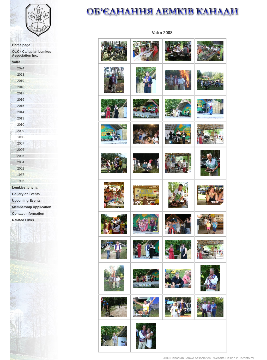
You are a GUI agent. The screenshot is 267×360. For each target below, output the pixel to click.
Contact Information (28, 213)
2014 (20, 112)
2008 (21, 137)
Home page (21, 45)
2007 (20, 143)
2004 (20, 162)
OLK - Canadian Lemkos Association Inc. (31, 53)
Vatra (16, 62)
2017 (20, 93)
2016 (20, 99)
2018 (20, 87)
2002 (20, 168)
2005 (20, 156)
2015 (20, 106)
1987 (20, 175)
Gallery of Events (26, 194)
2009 (20, 131)
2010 (20, 125)
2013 (20, 118)
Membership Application (31, 207)
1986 (20, 181)
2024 (20, 68)
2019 (20, 81)
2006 (20, 150)
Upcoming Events (26, 200)
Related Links (23, 220)
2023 (20, 74)
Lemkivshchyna (25, 187)
